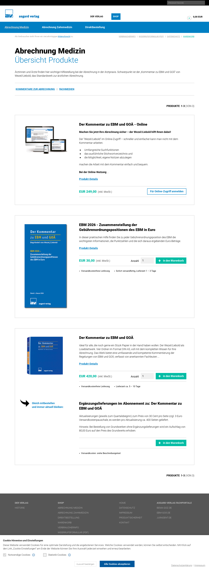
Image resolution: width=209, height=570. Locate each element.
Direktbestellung (95, 27)
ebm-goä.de (163, 512)
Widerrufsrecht (64, 36)
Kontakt (124, 522)
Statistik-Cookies (54, 555)
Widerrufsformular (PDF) (151, 36)
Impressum (199, 565)
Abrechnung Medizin (17, 27)
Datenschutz (173, 36)
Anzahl (135, 260)
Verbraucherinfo (127, 36)
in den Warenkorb (173, 260)
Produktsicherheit (130, 517)
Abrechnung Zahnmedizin (57, 27)
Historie (20, 507)
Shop (116, 16)
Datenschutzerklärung (181, 565)
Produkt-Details (88, 179)
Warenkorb (188, 36)
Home (122, 502)
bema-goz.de (164, 507)
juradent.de (164, 517)
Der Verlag (96, 16)
